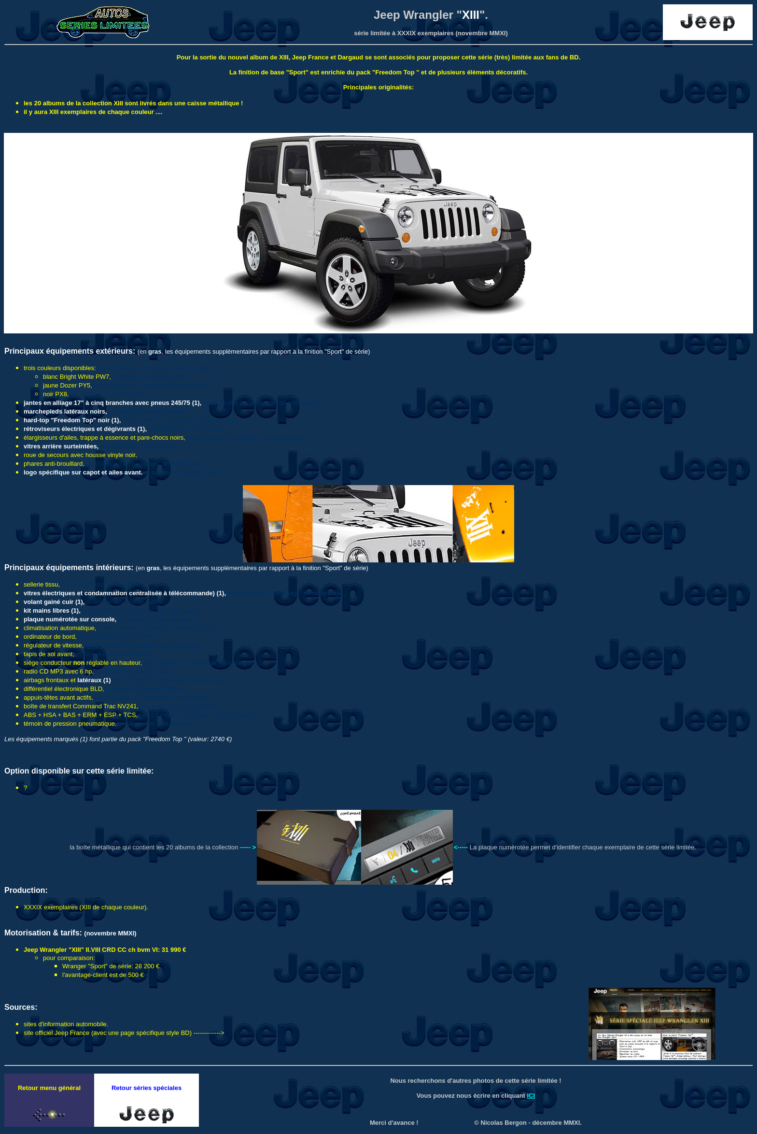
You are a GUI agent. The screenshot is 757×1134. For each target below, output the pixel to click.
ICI (531, 1095)
